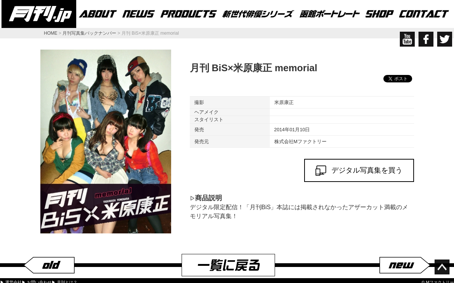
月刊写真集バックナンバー (89, 33)
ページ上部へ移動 (442, 267)
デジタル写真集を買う (359, 170)
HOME (51, 33)
